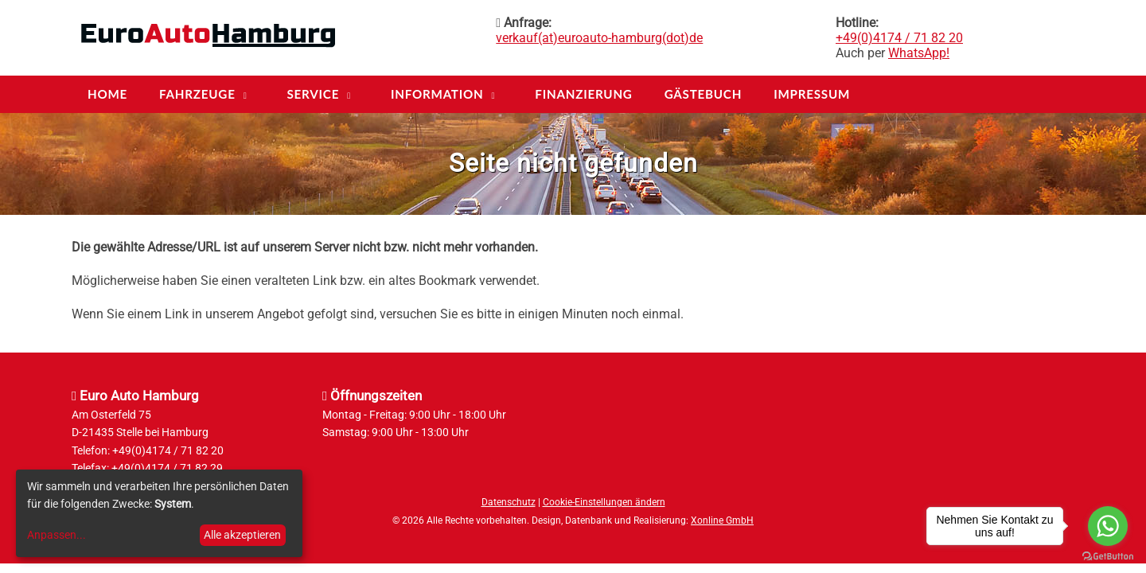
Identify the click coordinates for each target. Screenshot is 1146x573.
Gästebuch (704, 94)
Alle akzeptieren (242, 534)
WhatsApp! (918, 52)
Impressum (812, 94)
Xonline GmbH (722, 520)
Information (437, 94)
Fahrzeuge (197, 94)
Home (107, 94)
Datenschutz (508, 502)
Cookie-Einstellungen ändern (604, 502)
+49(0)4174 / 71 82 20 (899, 37)
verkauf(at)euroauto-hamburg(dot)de (599, 37)
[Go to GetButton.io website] (1107, 557)
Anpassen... (56, 534)
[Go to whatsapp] (1108, 526)
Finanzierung (583, 94)
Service (312, 94)
